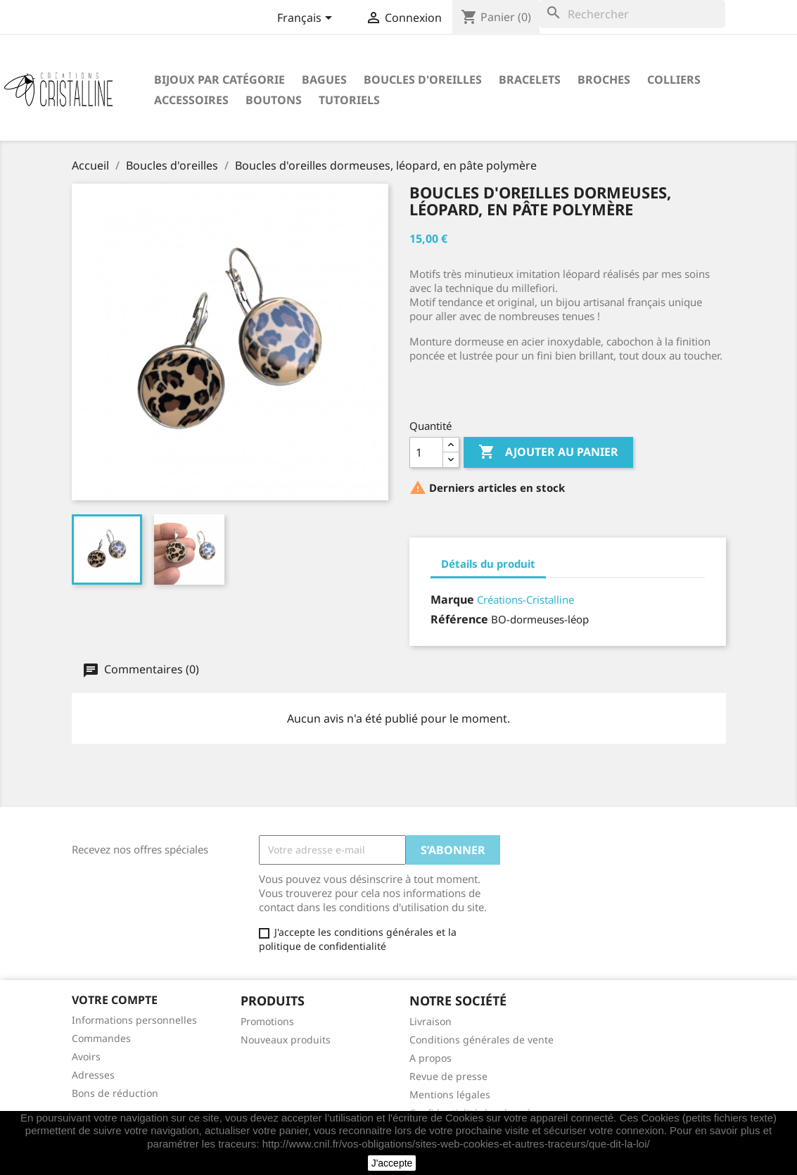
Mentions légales (449, 1094)
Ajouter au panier (548, 452)
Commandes (101, 1038)
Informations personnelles (134, 1020)
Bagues (324, 79)
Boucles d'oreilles (423, 79)
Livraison (430, 1021)
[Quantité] (426, 452)
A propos (430, 1058)
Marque (452, 599)
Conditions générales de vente (481, 1039)
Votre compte (115, 1000)
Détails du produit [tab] (488, 564)
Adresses (93, 1074)
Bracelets (530, 79)
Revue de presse (448, 1076)
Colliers (674, 79)
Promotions (267, 1021)
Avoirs (86, 1056)
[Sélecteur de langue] (307, 19)
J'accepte (392, 1163)
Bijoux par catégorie (219, 79)
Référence (459, 619)
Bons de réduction (115, 1093)
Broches (604, 79)
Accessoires (191, 100)
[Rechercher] (632, 14)
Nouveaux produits (286, 1039)
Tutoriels (349, 100)
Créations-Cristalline (525, 599)
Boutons (274, 100)
